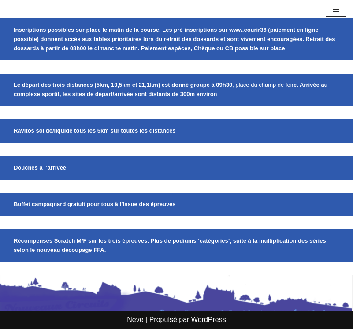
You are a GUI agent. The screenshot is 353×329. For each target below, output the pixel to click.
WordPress (208, 319)
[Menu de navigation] (336, 9)
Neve (135, 319)
